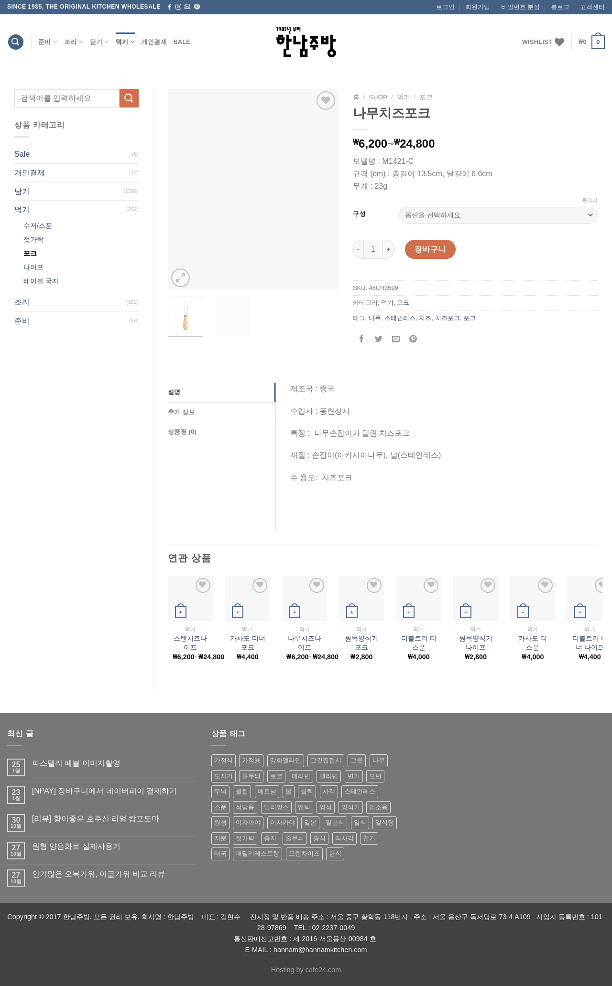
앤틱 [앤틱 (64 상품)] (304, 807)
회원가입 (477, 7)
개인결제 (154, 41)
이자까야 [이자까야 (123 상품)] (248, 822)
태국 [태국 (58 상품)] (220, 853)
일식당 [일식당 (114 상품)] (384, 822)
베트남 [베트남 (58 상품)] (267, 791)
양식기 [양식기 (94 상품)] (350, 807)
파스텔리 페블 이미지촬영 (76, 763)
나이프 (33, 267)
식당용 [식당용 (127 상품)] (245, 807)
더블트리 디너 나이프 (590, 642)
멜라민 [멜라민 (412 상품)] (328, 776)
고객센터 (592, 7)
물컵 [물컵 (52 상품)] (242, 791)
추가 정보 (181, 412)
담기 (99, 41)
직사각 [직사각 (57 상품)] (344, 838)
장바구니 (430, 249)
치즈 (425, 318)
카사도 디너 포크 (247, 642)
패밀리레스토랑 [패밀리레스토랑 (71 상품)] (257, 853)
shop (378, 97)
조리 (73, 41)
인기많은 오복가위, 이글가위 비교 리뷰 (98, 874)
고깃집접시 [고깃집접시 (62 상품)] (325, 760)
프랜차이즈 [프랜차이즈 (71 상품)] (304, 853)
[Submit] (129, 98)
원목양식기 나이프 (475, 642)
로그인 (445, 7)
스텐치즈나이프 (190, 642)
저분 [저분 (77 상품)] (220, 838)
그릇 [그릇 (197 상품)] (356, 760)
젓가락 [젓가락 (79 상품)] (245, 838)
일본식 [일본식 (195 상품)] (335, 822)
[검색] (15, 42)
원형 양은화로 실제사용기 (76, 846)
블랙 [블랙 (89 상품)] (307, 791)
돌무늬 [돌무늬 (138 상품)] (251, 776)
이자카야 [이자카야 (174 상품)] (282, 822)
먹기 (125, 41)
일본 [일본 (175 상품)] (310, 822)
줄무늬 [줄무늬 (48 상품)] (294, 838)
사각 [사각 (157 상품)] (329, 791)
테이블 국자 (41, 281)
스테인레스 (399, 318)
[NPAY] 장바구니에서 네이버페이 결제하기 (104, 791)
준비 (47, 41)
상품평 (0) (182, 431)
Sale (182, 41)
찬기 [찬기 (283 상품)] (369, 838)
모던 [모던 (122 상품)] (375, 776)
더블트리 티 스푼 (419, 642)
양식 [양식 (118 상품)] (325, 807)
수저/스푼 (37, 225)
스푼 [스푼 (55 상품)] (220, 807)
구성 (359, 214)
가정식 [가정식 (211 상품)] (223, 760)
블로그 (560, 7)
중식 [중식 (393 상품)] (319, 838)
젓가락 (33, 239)
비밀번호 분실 (520, 7)
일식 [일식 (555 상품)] (360, 822)
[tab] (221, 392)
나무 (375, 318)
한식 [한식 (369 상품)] (335, 853)
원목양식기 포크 (361, 642)
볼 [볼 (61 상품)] (288, 791)
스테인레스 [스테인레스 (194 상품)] (359, 791)
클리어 (590, 200)
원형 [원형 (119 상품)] (220, 822)
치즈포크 (447, 318)
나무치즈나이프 (304, 642)
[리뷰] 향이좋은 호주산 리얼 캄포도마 (96, 819)
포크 (30, 253)
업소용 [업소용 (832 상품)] (378, 807)
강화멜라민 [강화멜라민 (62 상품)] (285, 760)
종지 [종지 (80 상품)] (270, 838)
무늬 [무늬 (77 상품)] (220, 791)
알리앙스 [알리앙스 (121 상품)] (276, 807)
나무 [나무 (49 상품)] (378, 760)
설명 (174, 392)
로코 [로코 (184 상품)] (276, 776)
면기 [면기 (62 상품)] (354, 776)
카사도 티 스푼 (532, 642)
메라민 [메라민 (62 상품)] (301, 776)
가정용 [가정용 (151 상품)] (251, 760)
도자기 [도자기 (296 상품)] (223, 776)
